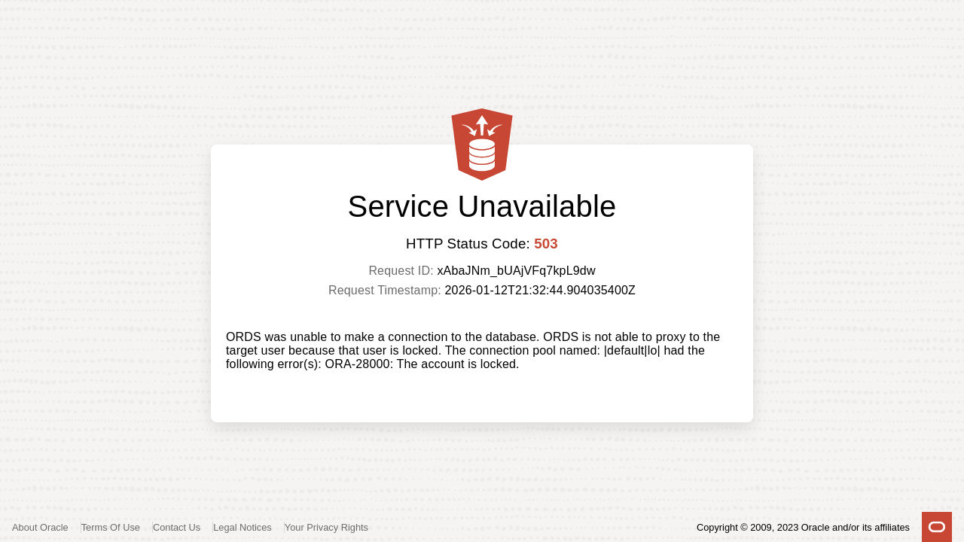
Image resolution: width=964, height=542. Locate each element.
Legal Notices (242, 527)
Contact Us (176, 527)
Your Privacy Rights (326, 527)
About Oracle (40, 527)
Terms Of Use (110, 527)
